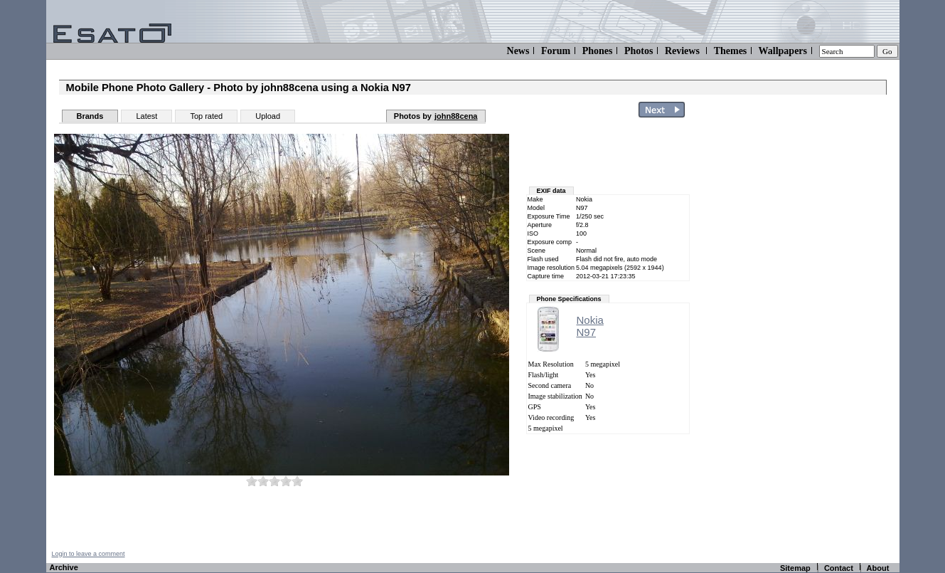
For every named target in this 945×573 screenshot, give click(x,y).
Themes (730, 51)
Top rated (206, 116)
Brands (90, 116)
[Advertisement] (815, 336)
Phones (597, 51)
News (518, 51)
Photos (638, 51)
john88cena (456, 116)
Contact (838, 568)
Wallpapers (783, 51)
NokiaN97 (590, 326)
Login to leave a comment (88, 553)
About (878, 568)
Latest (146, 116)
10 (297, 480)
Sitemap (795, 568)
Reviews (682, 51)
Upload (267, 116)
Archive (64, 567)
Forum (555, 51)
